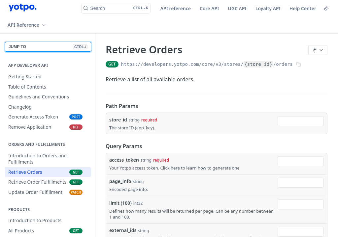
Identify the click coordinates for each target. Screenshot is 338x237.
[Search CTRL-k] (116, 8)
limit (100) (120, 203)
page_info (120, 181)
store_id (118, 120)
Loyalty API (268, 8)
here (175, 168)
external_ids (122, 230)
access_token (124, 160)
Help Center (302, 8)
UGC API (237, 8)
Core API (209, 8)
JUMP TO (48, 46)
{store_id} (258, 64)
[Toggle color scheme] (326, 8)
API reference (175, 8)
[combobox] (301, 121)
